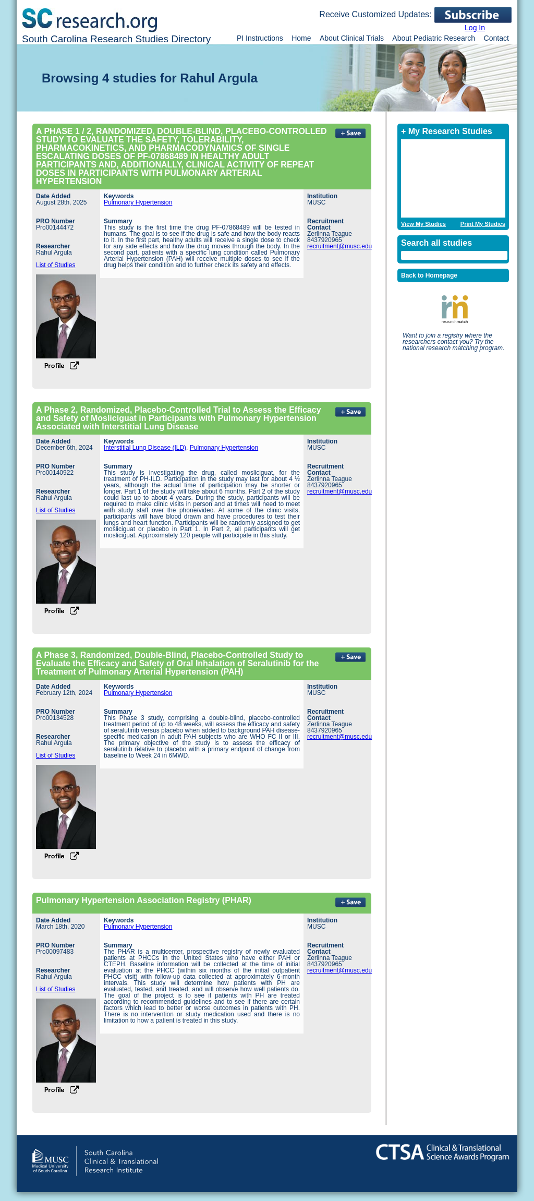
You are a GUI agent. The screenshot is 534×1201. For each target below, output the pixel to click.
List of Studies (55, 265)
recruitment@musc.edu (339, 246)
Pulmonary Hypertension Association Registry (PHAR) (143, 900)
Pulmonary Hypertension (138, 202)
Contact (496, 38)
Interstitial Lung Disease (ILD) (145, 447)
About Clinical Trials (352, 38)
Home (301, 38)
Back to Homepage (429, 275)
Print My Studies (482, 224)
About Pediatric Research (433, 38)
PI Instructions (260, 38)
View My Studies (423, 224)
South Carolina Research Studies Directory (116, 38)
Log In (475, 27)
